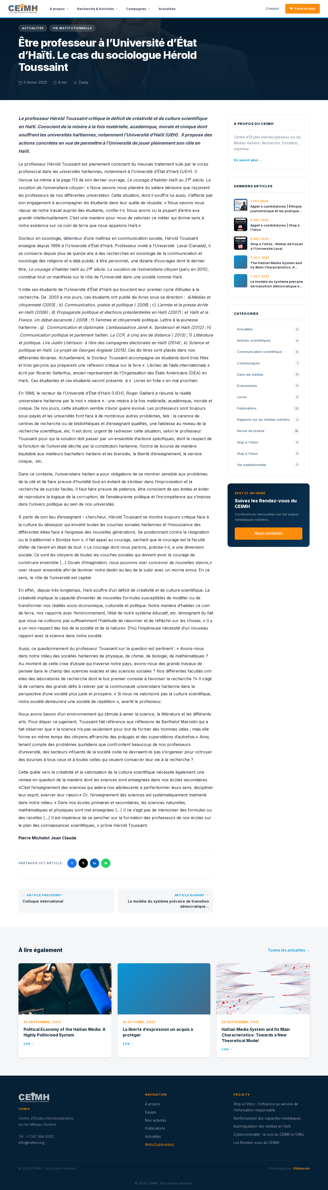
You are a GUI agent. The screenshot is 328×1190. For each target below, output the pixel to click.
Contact (272, 8)
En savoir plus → (248, 160)
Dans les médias (268, 374)
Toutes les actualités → (289, 950)
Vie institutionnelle (72, 28)
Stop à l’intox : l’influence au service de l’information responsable (265, 1107)
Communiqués (268, 363)
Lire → (29, 1043)
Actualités (167, 9)
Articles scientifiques (268, 341)
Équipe (150, 1112)
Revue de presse (268, 431)
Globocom (301, 1168)
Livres (268, 397)
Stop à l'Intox (268, 442)
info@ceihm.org (31, 1143)
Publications (268, 408)
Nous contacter (268, 533)
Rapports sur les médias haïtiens (268, 420)
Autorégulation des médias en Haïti (262, 1126)
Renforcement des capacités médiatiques (267, 1118)
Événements (268, 386)
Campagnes (138, 9)
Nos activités (155, 1120)
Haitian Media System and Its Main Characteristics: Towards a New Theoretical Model (256, 1035)
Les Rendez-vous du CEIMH (256, 1143)
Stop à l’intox (268, 453)
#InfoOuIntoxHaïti (159, 1145)
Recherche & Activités (97, 9)
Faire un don (302, 8)
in (94, 863)
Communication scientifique (268, 352)
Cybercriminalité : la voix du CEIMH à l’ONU (268, 1134)
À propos (59, 9)
